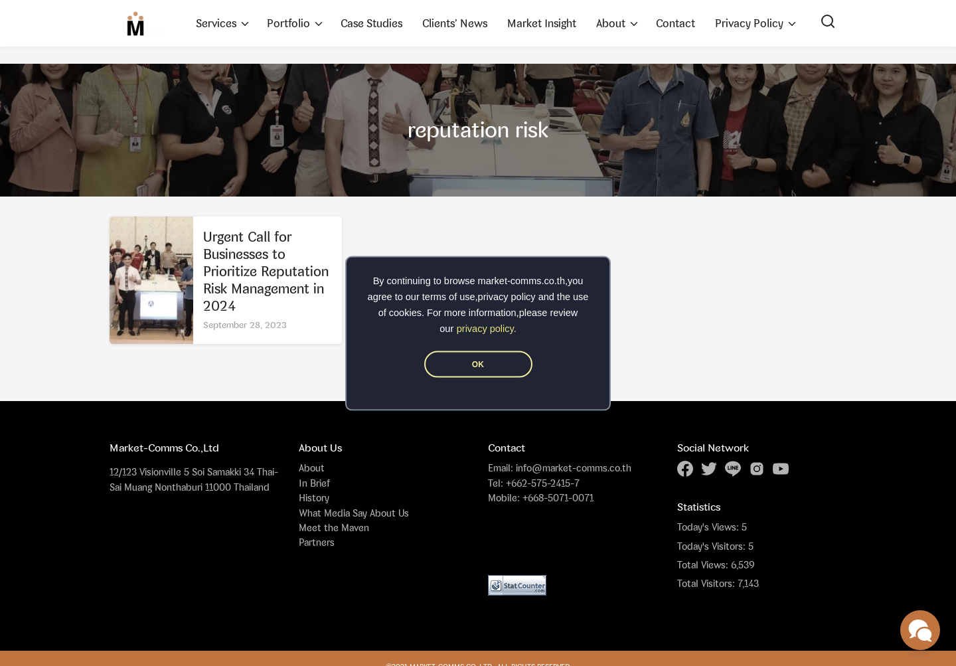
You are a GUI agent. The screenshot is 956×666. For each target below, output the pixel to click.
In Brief (314, 483)
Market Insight (541, 23)
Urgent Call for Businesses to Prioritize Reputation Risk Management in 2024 (266, 271)
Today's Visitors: (712, 546)
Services (216, 23)
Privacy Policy (749, 23)
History (314, 497)
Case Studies (371, 23)
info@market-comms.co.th (573, 467)
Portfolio (288, 23)
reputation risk (478, 129)
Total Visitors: (707, 583)
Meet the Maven (334, 527)
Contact (675, 23)
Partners (317, 542)
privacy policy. (487, 328)
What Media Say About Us (354, 513)
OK (478, 364)
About (610, 23)
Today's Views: (709, 527)
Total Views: (704, 565)
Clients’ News (454, 23)
